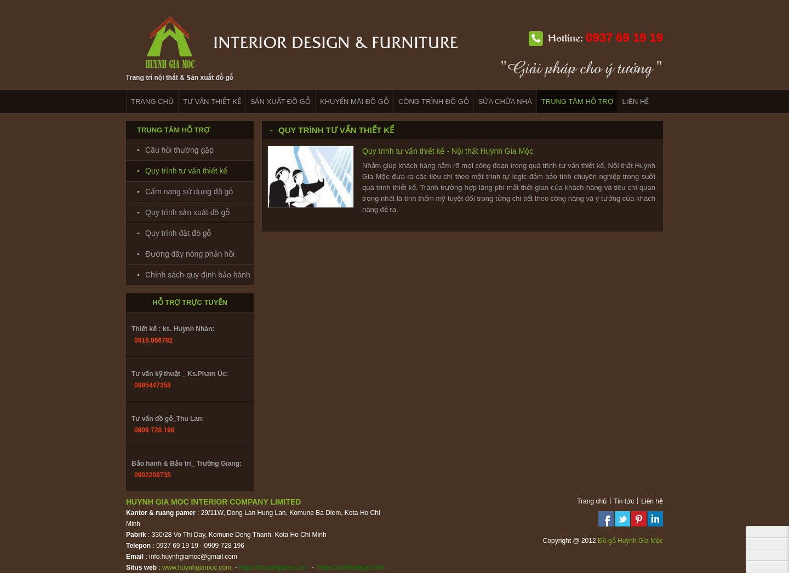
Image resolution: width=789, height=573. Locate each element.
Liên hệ (652, 501)
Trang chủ (592, 501)
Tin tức (624, 501)
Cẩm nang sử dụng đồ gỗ (189, 191)
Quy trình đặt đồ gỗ (178, 233)
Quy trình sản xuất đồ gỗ (187, 212)
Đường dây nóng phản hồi (190, 254)
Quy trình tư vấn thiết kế (186, 170)
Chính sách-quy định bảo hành (197, 274)
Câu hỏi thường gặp (179, 150)
